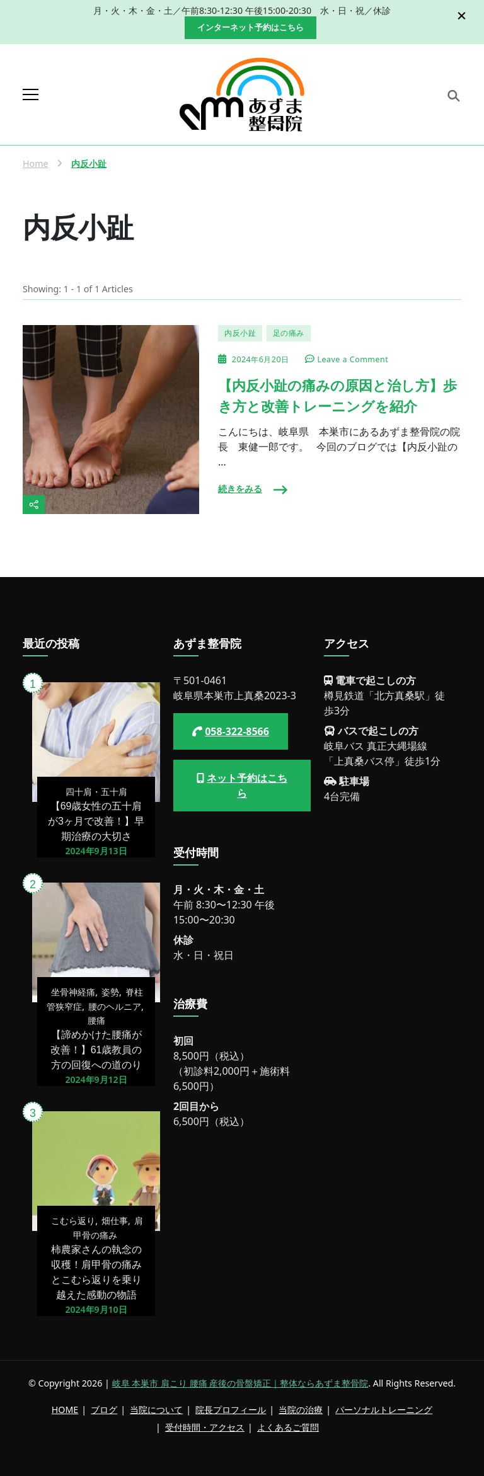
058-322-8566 (237, 731)
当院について (156, 1410)
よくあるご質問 (288, 1427)
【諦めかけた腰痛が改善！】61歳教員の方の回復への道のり (96, 1049)
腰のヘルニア (114, 1006)
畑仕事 (114, 1221)
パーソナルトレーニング (383, 1410)
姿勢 (110, 992)
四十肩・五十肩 (96, 792)
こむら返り (73, 1221)
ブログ (104, 1410)
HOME (65, 1410)
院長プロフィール (230, 1410)
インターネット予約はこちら (250, 27)
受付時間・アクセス (205, 1427)
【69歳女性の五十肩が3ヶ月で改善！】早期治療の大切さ (96, 821)
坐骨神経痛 (73, 992)
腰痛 (96, 1020)
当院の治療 (301, 1410)
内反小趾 (240, 333)
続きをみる (240, 489)
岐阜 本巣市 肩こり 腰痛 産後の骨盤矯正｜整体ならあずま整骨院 (240, 1383)
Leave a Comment (353, 360)
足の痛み (288, 333)
